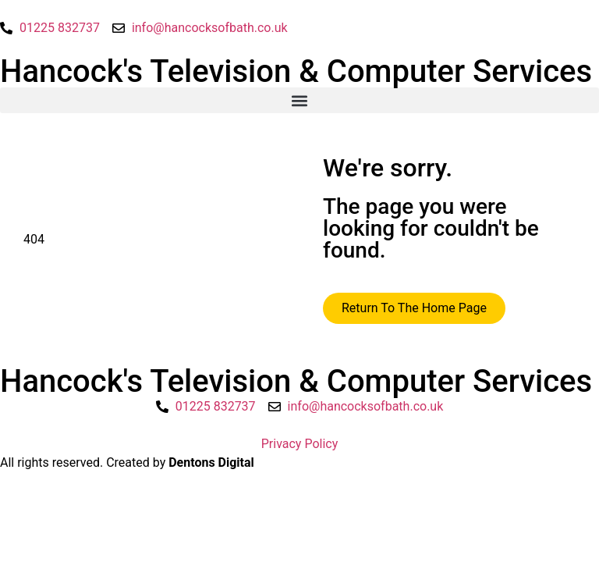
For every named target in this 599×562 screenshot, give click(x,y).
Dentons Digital (211, 462)
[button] (299, 100)
